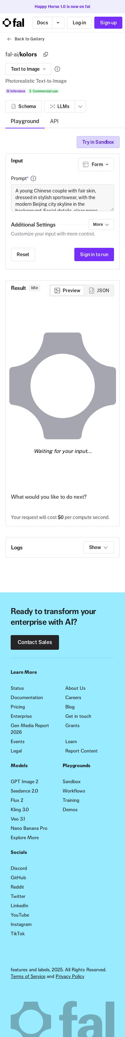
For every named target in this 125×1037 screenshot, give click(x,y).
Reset (23, 254)
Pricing (18, 707)
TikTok (18, 934)
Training (71, 800)
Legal (16, 751)
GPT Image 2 (24, 782)
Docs (42, 22)
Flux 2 (17, 800)
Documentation (27, 697)
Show (98, 547)
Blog (70, 707)
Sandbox (72, 782)
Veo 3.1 (18, 819)
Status (17, 688)
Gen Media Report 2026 (30, 728)
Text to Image (29, 69)
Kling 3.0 (20, 810)
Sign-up (108, 22)
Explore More (25, 838)
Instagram (21, 924)
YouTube (20, 915)
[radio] (67, 291)
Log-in (79, 22)
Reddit (17, 887)
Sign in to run (94, 254)
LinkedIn (19, 906)
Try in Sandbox (98, 142)
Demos (70, 810)
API (54, 121)
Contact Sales (35, 642)
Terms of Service (28, 976)
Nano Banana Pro (29, 828)
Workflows (74, 791)
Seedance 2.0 (24, 791)
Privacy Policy (70, 976)
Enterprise (21, 716)
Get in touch (78, 716)
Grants (72, 725)
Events (18, 741)
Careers (73, 697)
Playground (25, 121)
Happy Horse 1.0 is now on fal (62, 6)
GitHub (18, 878)
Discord (19, 868)
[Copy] (46, 54)
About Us (75, 688)
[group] (81, 291)
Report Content (81, 751)
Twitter (18, 896)
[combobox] (96, 164)
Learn (71, 741)
